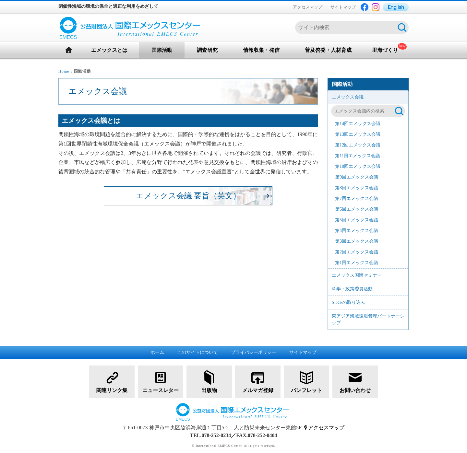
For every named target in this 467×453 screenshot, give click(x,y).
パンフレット (306, 381)
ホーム (157, 352)
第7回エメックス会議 (356, 198)
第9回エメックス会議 (356, 177)
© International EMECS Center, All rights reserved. (233, 445)
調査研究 (207, 50)
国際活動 (161, 50)
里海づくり (385, 50)
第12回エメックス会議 (357, 145)
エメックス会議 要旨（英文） (188, 196)
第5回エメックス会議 (356, 219)
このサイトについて (197, 352)
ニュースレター (160, 381)
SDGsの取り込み (348, 302)
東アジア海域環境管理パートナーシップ (368, 319)
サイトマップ (343, 7)
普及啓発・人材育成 (328, 50)
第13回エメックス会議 (357, 134)
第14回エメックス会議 (357, 123)
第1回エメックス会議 (356, 262)
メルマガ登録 (257, 381)
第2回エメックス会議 (356, 252)
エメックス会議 (348, 97)
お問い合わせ (355, 381)
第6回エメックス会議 (356, 209)
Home (63, 71)
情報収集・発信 (261, 50)
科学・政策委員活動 (352, 288)
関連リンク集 (111, 381)
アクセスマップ (307, 7)
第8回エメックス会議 (356, 187)
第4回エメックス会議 (356, 230)
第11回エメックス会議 (357, 155)
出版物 (209, 381)
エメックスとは (109, 50)
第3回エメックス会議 (356, 241)
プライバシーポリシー (253, 352)
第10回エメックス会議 (357, 166)
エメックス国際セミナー (357, 275)
